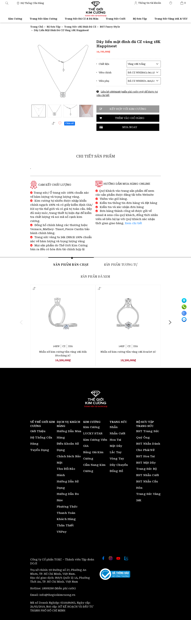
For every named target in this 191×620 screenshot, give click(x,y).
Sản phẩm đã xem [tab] (95, 276)
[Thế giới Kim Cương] (30, 2)
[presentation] (21, 322)
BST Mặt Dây (146, 462)
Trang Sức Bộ (146, 468)
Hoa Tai (115, 439)
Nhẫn (114, 427)
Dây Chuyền (119, 465)
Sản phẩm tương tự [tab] (121, 264)
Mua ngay (129, 127)
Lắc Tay (116, 452)
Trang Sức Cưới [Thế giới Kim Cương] (115, 18)
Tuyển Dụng (39, 450)
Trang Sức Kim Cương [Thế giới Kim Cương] (43, 18)
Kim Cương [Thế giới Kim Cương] (15, 18)
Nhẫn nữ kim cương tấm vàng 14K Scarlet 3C (128, 351)
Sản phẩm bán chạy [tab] (71, 264)
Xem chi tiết (133, 223)
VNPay (62, 531)
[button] (6, 2)
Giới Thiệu (38, 431)
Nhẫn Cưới (117, 433)
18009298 (48, 588)
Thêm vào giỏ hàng (129, 118)
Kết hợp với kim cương (128, 109)
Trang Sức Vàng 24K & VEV (170, 18)
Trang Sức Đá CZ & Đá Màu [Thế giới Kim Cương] (81, 18)
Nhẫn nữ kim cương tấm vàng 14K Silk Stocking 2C (63, 353)
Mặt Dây (116, 446)
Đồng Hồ (116, 471)
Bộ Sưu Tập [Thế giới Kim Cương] (140, 18)
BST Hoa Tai (145, 456)
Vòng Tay (117, 458)
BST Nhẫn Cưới (147, 475)
